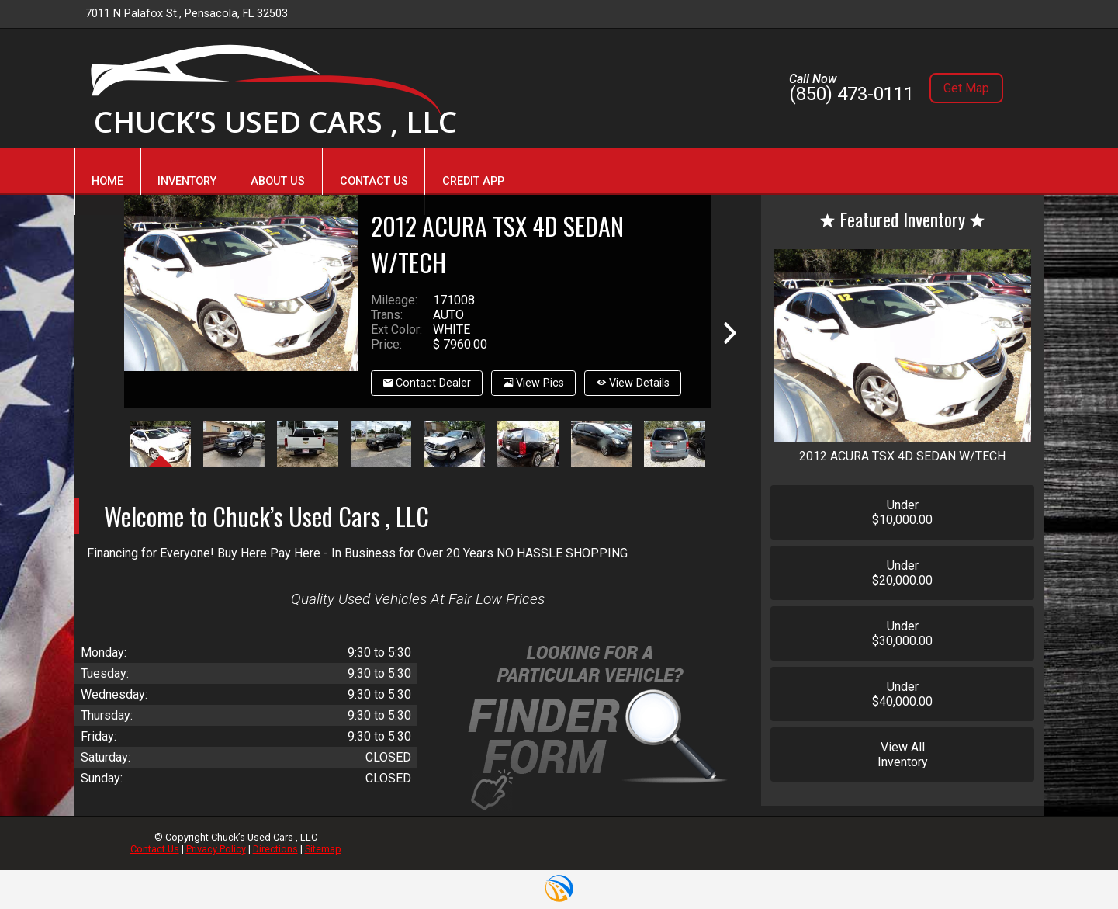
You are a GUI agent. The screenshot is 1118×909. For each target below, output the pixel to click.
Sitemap (323, 849)
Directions (275, 849)
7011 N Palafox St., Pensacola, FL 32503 (186, 13)
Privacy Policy (216, 849)
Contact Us (154, 849)
